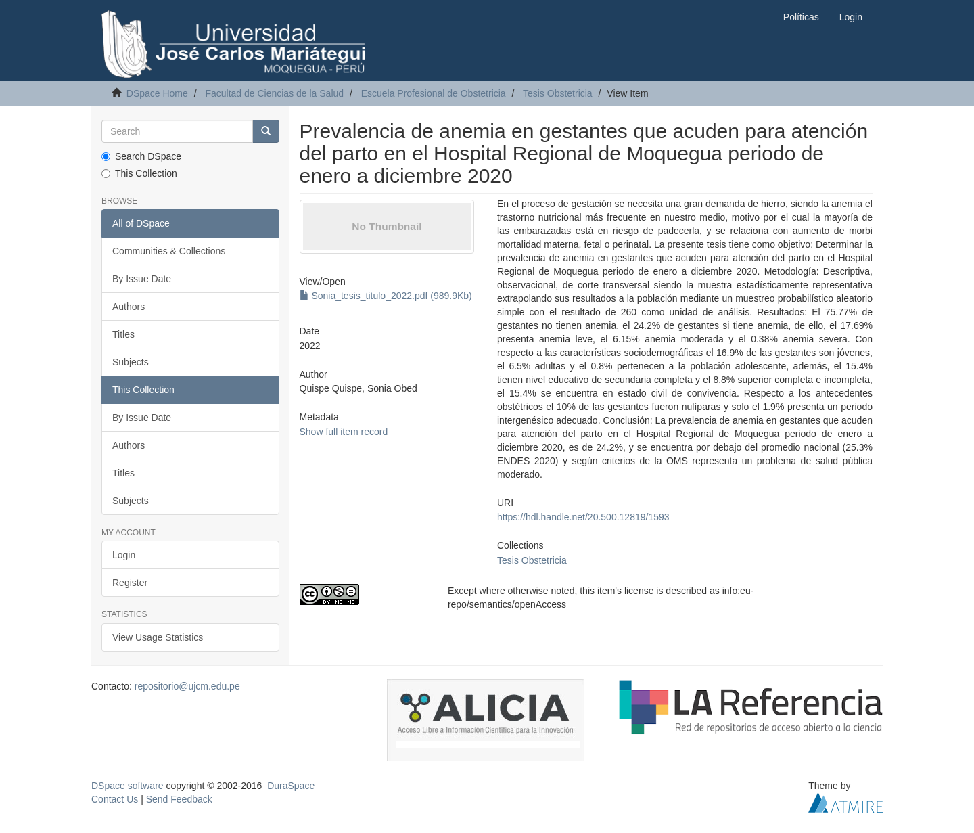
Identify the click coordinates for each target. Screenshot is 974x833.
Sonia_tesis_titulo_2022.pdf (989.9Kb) (386, 295)
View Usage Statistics (157, 637)
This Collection (139, 173)
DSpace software (127, 785)
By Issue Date (141, 278)
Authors (128, 306)
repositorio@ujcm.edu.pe (187, 686)
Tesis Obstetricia (558, 93)
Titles (123, 334)
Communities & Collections (168, 251)
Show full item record (344, 431)
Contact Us (114, 799)
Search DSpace (141, 156)
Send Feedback (179, 799)
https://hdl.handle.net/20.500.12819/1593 (583, 517)
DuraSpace (291, 785)
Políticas (801, 17)
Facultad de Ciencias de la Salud (274, 93)
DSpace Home (157, 93)
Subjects (130, 362)
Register (129, 582)
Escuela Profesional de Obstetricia (433, 93)
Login (123, 554)
